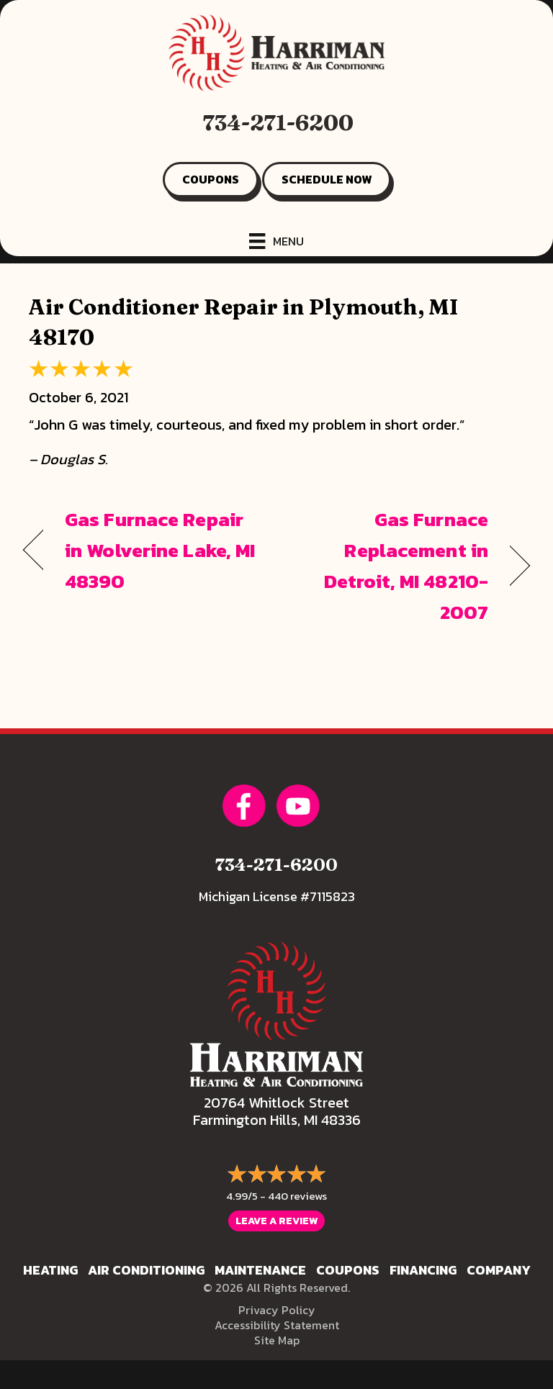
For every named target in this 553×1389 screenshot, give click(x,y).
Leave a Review (276, 1221)
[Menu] (276, 241)
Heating (50, 1270)
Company (499, 1270)
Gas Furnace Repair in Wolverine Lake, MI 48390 (160, 550)
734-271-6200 (278, 122)
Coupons (347, 1270)
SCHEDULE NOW (327, 179)
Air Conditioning (146, 1270)
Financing (423, 1270)
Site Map (277, 1340)
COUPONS (210, 179)
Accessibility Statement (277, 1325)
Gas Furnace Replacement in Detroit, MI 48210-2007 (390, 566)
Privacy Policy (276, 1310)
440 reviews (297, 1195)
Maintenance (260, 1270)
